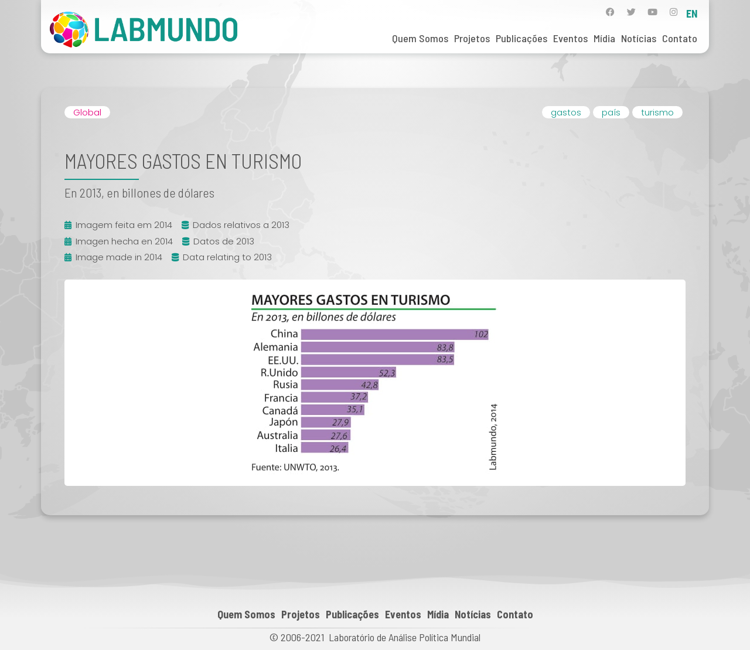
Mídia (604, 38)
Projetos (472, 38)
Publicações (521, 38)
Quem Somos (420, 38)
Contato (679, 38)
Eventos (570, 38)
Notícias (638, 38)
